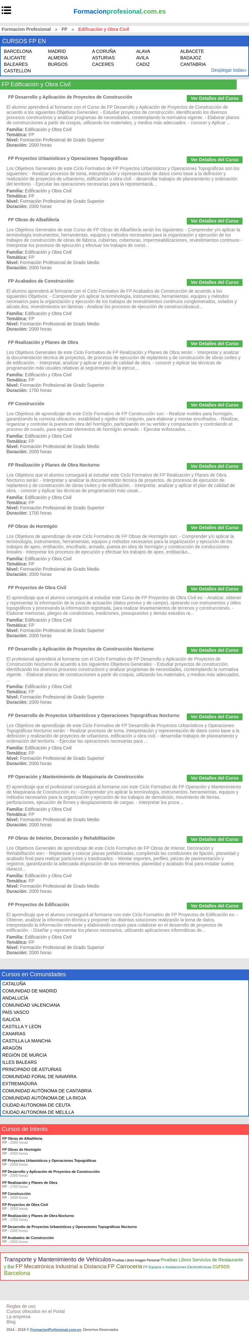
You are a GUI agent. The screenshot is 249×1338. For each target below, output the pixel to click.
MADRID (57, 51)
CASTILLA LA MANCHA (26, 1040)
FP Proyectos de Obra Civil (37, 587)
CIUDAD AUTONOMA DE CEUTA (36, 1105)
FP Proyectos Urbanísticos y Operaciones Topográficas (68, 158)
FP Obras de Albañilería (33, 219)
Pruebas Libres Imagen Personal (136, 1260)
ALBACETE (192, 51)
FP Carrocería (125, 1266)
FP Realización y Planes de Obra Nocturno (54, 465)
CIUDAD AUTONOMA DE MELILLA (38, 1112)
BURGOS (58, 64)
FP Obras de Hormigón (32, 526)
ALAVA (143, 51)
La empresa (18, 1316)
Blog (11, 1321)
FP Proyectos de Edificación (38, 904)
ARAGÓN (12, 1048)
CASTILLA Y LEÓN (21, 1026)
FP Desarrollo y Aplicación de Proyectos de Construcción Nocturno (81, 648)
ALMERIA (58, 57)
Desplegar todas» (229, 70)
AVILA (142, 57)
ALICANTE (15, 57)
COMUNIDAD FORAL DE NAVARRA (39, 1076)
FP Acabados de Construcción (41, 281)
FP (64, 29)
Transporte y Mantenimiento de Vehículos (58, 1259)
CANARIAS (14, 1033)
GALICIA (11, 1019)
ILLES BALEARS (19, 1062)
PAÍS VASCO (15, 1012)
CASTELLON (17, 70)
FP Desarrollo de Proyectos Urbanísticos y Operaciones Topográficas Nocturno (94, 715)
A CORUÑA (104, 51)
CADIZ (143, 64)
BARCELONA (18, 51)
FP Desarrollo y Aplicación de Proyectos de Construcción (70, 97)
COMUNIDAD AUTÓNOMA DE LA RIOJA (44, 1098)
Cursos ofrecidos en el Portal (35, 1311)
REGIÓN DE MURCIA (24, 1055)
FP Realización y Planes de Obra (43, 342)
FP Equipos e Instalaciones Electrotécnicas (177, 1267)
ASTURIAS (103, 57)
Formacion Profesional (26, 29)
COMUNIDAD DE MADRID (29, 990)
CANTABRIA (193, 64)
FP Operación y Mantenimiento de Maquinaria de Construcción (75, 776)
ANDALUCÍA (15, 998)
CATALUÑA (14, 983)
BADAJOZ (190, 57)
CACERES (103, 64)
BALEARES (16, 64)
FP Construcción (26, 403)
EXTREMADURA (19, 1083)
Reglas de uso (21, 1306)
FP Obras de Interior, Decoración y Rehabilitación (61, 838)
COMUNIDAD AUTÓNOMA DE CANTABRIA (47, 1090)
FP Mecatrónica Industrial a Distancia (61, 1266)
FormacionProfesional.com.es (55, 1330)
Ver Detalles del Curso (215, 98)
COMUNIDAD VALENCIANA (31, 1005)
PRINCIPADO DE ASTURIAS (32, 1069)
